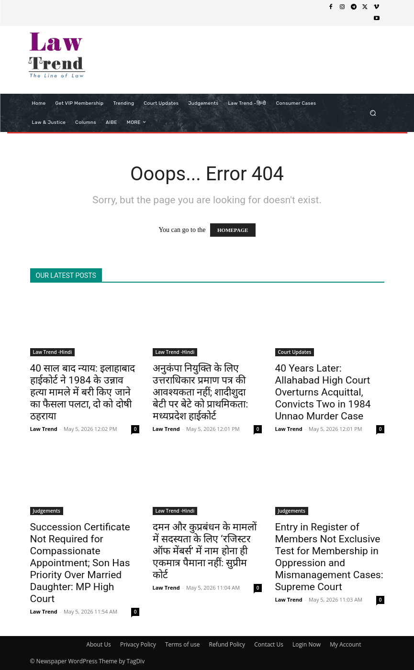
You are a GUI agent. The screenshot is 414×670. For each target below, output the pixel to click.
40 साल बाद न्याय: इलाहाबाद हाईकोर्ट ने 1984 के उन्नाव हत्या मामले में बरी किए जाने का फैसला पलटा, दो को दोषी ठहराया (82, 392)
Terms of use (182, 644)
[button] (372, 112)
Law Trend (43, 428)
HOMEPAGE (232, 230)
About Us (98, 644)
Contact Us (268, 644)
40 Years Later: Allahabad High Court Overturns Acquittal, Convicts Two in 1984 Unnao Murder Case (323, 392)
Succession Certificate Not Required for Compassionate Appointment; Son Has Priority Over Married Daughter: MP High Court (80, 562)
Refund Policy (227, 644)
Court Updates (295, 352)
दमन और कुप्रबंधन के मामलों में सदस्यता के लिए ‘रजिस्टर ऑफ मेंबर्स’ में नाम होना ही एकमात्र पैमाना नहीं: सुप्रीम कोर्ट (205, 551)
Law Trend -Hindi (52, 352)
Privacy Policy (138, 644)
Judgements (46, 510)
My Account (345, 644)
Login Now (306, 644)
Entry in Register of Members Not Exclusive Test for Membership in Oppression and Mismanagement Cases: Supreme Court (329, 557)
